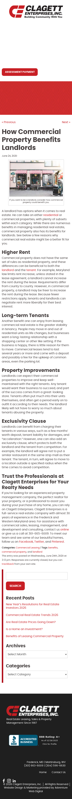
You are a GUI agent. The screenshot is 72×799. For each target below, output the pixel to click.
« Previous (9, 122)
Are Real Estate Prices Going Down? (31, 622)
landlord (37, 552)
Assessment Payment (20, 72)
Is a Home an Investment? (24, 629)
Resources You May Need (23, 52)
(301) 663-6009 (33, 765)
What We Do (13, 43)
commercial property (14, 552)
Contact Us (13, 60)
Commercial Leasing (28, 548)
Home (8, 27)
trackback (8, 564)
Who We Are (13, 35)
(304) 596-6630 (55, 765)
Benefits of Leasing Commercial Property (35, 636)
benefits (53, 548)
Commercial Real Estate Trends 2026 (32, 615)
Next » (66, 122)
